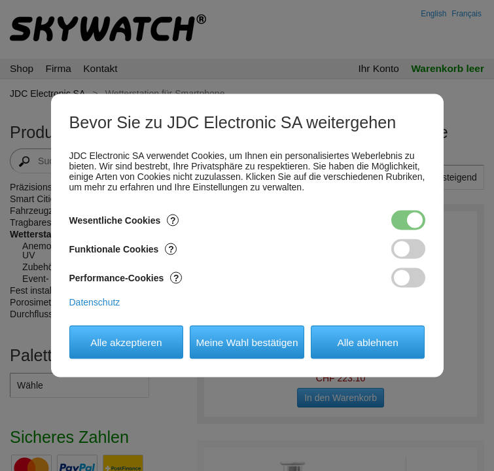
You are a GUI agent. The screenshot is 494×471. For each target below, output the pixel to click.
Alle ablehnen (367, 341)
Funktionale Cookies (123, 249)
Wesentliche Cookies (124, 220)
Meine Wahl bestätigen (247, 341)
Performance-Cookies (126, 278)
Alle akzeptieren (126, 341)
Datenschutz (94, 302)
